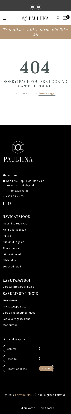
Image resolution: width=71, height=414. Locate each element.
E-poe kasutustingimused (19, 312)
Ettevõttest (10, 300)
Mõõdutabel (10, 325)
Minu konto (27, 408)
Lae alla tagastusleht (16, 318)
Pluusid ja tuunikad (15, 223)
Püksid (7, 235)
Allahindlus (10, 260)
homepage (47, 93)
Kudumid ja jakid (13, 242)
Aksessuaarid (11, 248)
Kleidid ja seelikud (14, 229)
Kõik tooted (46, 408)
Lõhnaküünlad (12, 254)
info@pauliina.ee (18, 190)
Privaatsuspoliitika (14, 306)
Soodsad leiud (12, 266)
